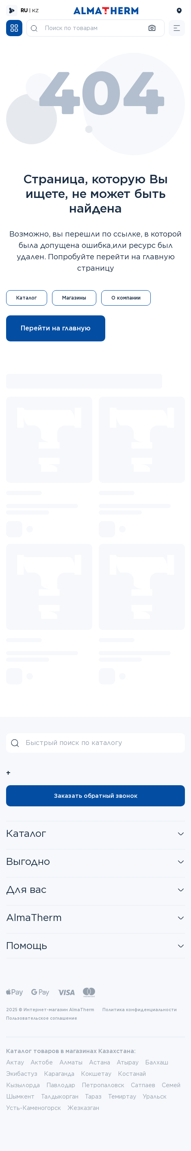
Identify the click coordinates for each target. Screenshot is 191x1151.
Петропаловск (103, 1085)
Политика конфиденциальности (139, 1009)
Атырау (128, 1062)
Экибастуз (21, 1074)
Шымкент (20, 1096)
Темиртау (122, 1096)
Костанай (132, 1074)
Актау (15, 1062)
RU (24, 10)
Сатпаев (143, 1085)
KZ (35, 10)
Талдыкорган (59, 1096)
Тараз (93, 1096)
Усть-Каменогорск (33, 1108)
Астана (99, 1062)
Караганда (59, 1074)
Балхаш (156, 1062)
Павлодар (60, 1085)
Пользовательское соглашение (41, 1018)
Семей (171, 1085)
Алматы (70, 1062)
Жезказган (83, 1108)
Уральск (155, 1096)
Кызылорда (23, 1085)
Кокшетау (96, 1074)
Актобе (41, 1062)
